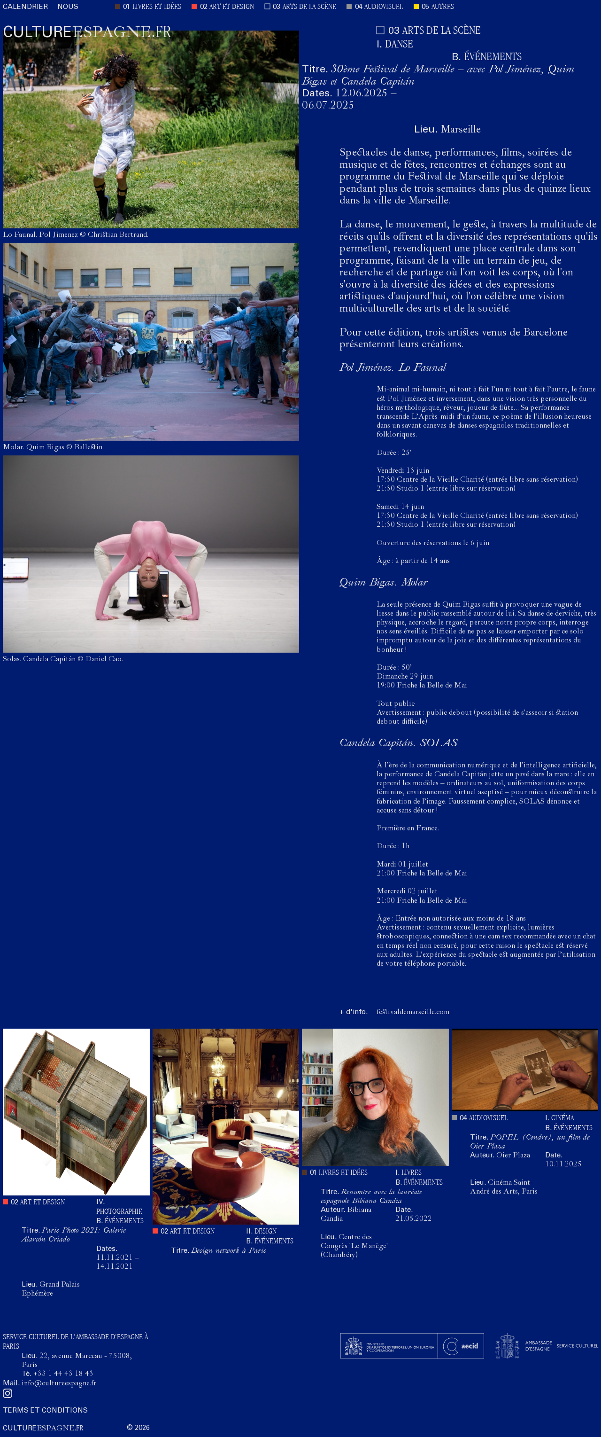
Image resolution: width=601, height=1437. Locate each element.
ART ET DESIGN (231, 7)
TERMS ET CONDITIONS (45, 1410)
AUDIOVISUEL (383, 7)
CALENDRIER (25, 7)
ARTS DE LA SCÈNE (309, 7)
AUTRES (442, 7)
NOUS (67, 7)
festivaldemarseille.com (413, 1012)
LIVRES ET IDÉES (156, 7)
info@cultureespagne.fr (59, 1384)
